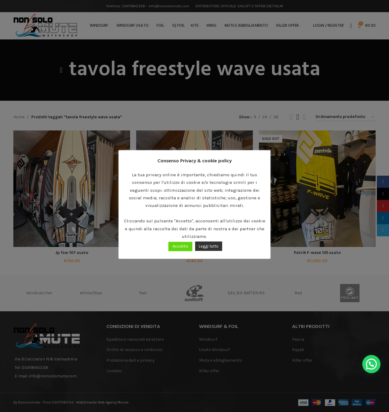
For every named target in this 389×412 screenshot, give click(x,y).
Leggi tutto (209, 246)
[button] (371, 364)
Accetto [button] (180, 246)
